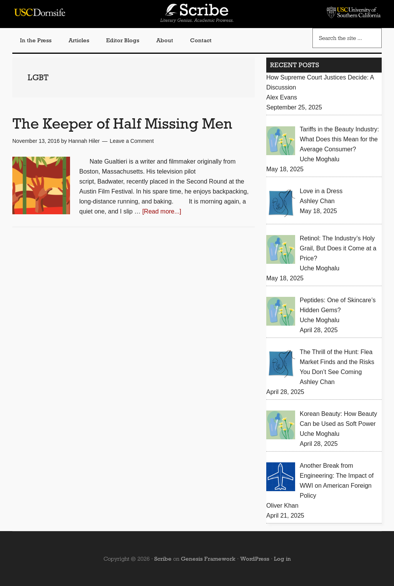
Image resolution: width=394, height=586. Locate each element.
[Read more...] (161, 211)
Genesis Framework (208, 558)
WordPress (254, 558)
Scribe (163, 558)
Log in (282, 558)
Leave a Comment (132, 141)
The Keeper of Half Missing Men (122, 123)
